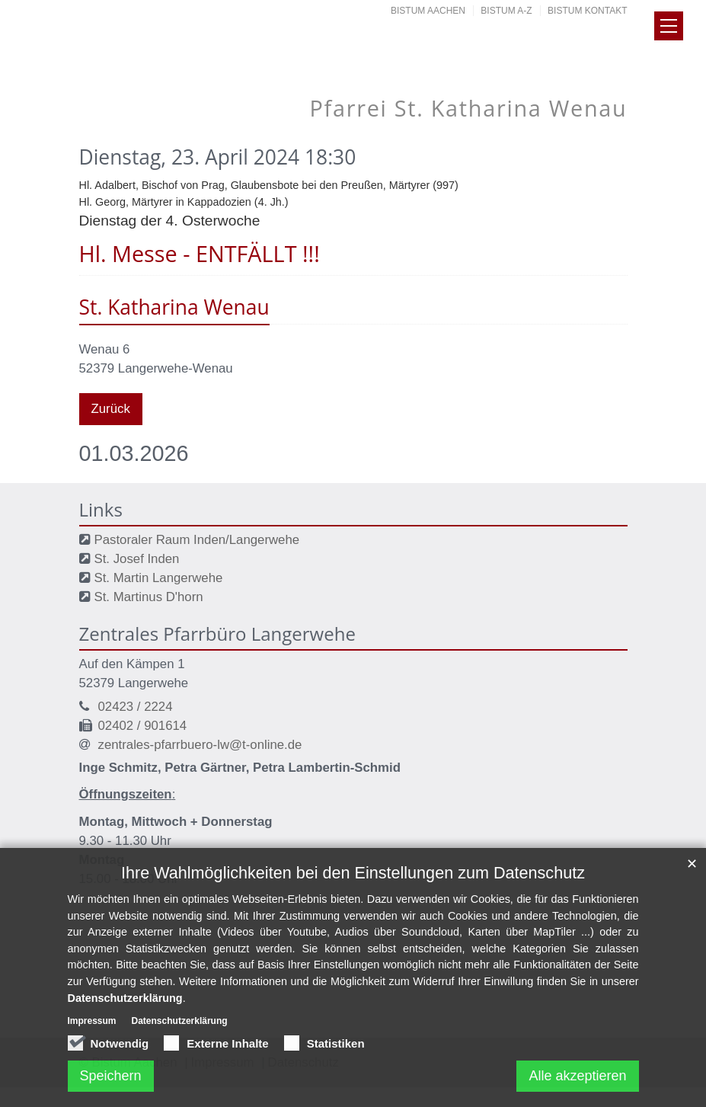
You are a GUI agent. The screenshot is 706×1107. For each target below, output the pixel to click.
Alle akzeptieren (577, 1081)
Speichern (111, 1081)
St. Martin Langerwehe (158, 578)
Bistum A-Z (506, 10)
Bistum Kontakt (587, 10)
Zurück (110, 409)
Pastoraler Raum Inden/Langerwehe (197, 540)
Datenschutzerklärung (125, 1003)
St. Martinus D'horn (148, 597)
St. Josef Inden (137, 559)
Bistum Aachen (428, 10)
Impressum (92, 1026)
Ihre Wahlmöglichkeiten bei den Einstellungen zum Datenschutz (353, 878)
